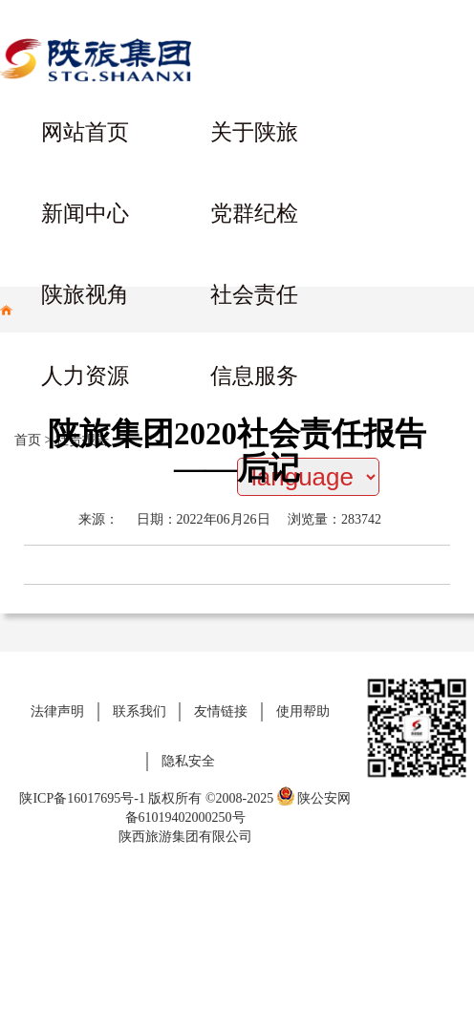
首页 (27, 440)
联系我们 (139, 711)
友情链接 (221, 711)
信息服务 (254, 376)
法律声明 (57, 711)
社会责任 (254, 295)
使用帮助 (303, 711)
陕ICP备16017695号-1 (81, 798)
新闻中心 (85, 214)
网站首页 (85, 132)
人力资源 (85, 376)
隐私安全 (188, 761)
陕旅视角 (85, 295)
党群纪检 (254, 214)
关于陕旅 (254, 132)
